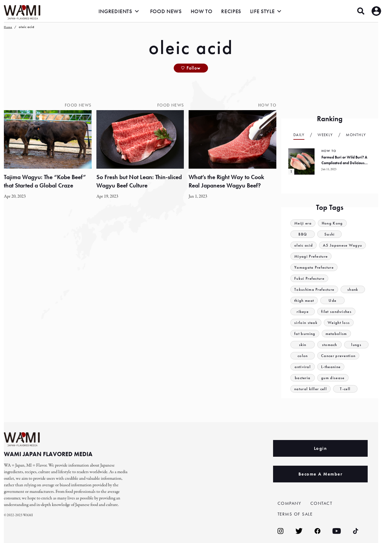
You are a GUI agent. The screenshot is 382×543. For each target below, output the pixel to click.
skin (302, 344)
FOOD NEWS (166, 11)
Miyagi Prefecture (311, 256)
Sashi (329, 234)
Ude (332, 300)
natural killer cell (310, 388)
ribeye (303, 311)
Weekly (325, 134)
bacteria (302, 377)
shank (352, 289)
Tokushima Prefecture (314, 289)
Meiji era (303, 223)
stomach (329, 344)
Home (8, 27)
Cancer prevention (338, 355)
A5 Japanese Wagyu (342, 245)
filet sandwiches (336, 311)
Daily (299, 134)
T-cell (345, 388)
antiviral (303, 366)
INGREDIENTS (115, 11)
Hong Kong (332, 223)
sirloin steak (306, 322)
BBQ (302, 234)
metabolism (336, 333)
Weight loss (339, 322)
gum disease (332, 377)
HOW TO (201, 11)
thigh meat (304, 300)
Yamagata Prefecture (314, 267)
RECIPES (231, 11)
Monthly (356, 134)
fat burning (304, 333)
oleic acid (303, 245)
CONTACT (321, 503)
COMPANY (289, 503)
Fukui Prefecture (309, 278)
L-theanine (331, 366)
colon (303, 355)
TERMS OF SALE (295, 514)
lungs (356, 344)
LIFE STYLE (262, 11)
